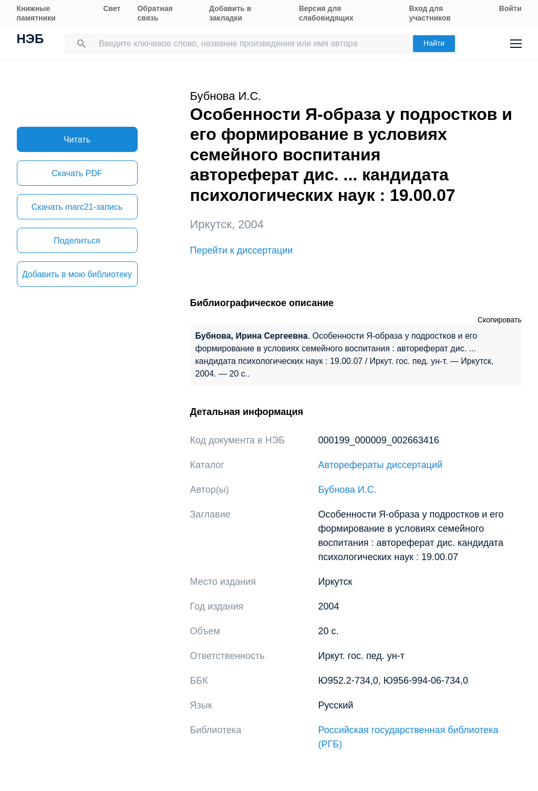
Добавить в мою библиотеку (77, 274)
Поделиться (77, 240)
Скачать (76, 173)
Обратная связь (154, 13)
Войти (510, 8)
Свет (111, 8)
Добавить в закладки (230, 13)
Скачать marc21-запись (77, 206)
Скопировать (500, 320)
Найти (433, 43)
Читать (77, 139)
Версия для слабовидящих (326, 13)
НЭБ (30, 40)
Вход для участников (430, 13)
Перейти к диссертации (241, 250)
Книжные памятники (36, 13)
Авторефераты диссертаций (380, 465)
